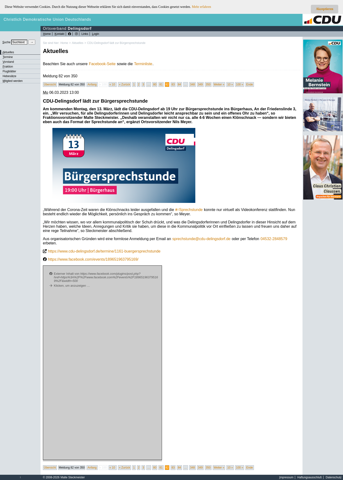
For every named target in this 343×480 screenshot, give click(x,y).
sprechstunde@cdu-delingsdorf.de (201, 239)
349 (200, 84)
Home (64, 43)
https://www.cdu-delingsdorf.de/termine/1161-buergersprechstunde (104, 251)
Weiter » (219, 84)
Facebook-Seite (102, 64)
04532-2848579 (274, 239)
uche (6, 42)
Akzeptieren (324, 9)
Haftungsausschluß (309, 477)
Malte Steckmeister (73, 477)
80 (154, 84)
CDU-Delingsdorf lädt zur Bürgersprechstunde (116, 43)
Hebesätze (9, 76)
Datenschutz (334, 477)
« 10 (113, 84)
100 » (239, 84)
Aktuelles (77, 43)
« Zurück (124, 84)
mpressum (286, 477)
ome (47, 34)
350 (208, 84)
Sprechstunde (189, 210)
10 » (230, 84)
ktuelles (8, 52)
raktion (8, 66)
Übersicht (50, 84)
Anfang (91, 84)
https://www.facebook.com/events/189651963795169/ (93, 259)
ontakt (59, 34)
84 (179, 84)
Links (84, 34)
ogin (95, 34)
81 (160, 84)
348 (192, 84)
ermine (8, 57)
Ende (249, 84)
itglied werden (13, 81)
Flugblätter (9, 71)
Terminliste (143, 64)
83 (173, 84)
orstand (8, 61)
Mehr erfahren (201, 7)
